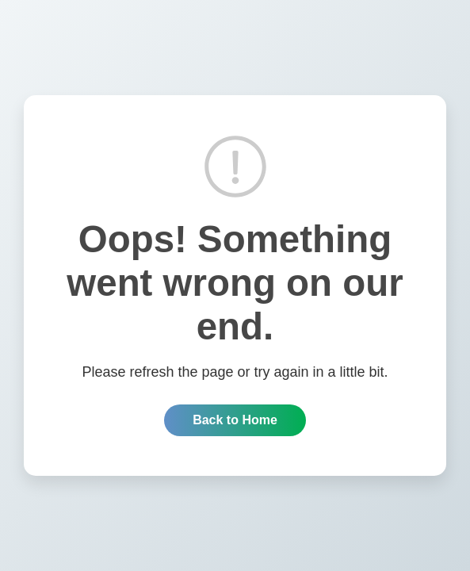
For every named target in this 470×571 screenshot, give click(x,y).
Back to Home (235, 420)
